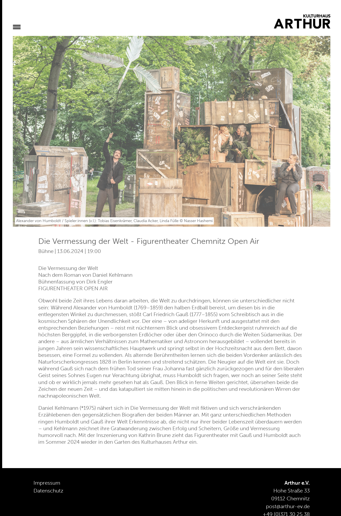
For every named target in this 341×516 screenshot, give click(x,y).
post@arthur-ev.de (288, 506)
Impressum (46, 483)
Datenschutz (48, 490)
